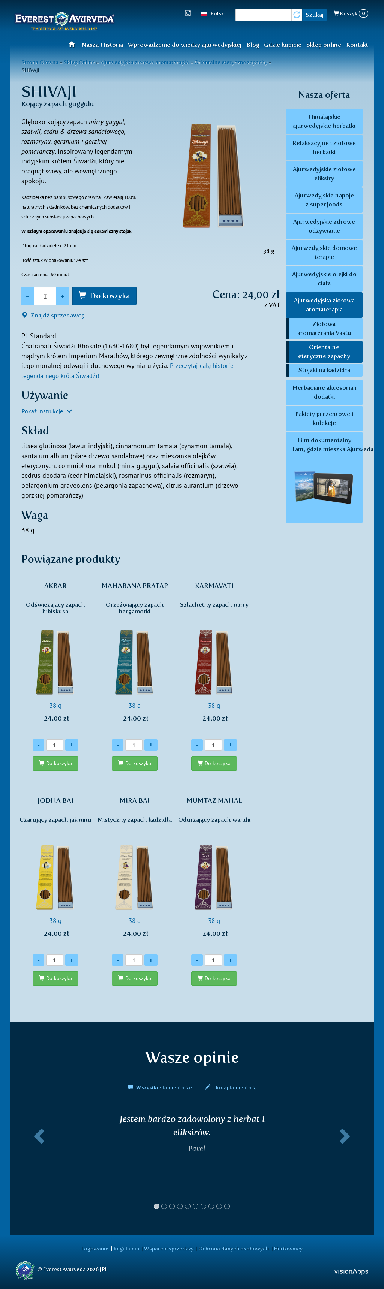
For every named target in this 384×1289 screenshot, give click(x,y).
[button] (37, 1165)
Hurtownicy (286, 1248)
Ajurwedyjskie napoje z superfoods (324, 200)
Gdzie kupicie (283, 44)
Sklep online (323, 44)
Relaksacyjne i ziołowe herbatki (324, 147)
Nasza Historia (102, 44)
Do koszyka (110, 295)
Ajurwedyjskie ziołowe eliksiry (324, 174)
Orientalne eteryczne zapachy (324, 352)
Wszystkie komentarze (160, 1088)
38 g (55, 656)
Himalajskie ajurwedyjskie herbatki (324, 121)
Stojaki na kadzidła (324, 370)
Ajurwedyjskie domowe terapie (324, 252)
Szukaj (315, 14)
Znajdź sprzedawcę (53, 315)
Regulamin (127, 1248)
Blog (253, 44)
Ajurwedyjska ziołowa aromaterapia (324, 305)
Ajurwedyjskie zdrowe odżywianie (324, 226)
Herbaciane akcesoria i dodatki (324, 392)
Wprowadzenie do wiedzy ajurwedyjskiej (185, 44)
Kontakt (357, 44)
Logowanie (97, 1248)
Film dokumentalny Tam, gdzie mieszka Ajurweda (327, 478)
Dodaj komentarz (230, 1088)
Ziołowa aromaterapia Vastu (324, 328)
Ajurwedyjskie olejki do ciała (324, 279)
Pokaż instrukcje (47, 411)
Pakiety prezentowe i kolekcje (324, 418)
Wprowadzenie (74, 44)
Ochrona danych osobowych (232, 1248)
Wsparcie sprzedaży (169, 1248)
